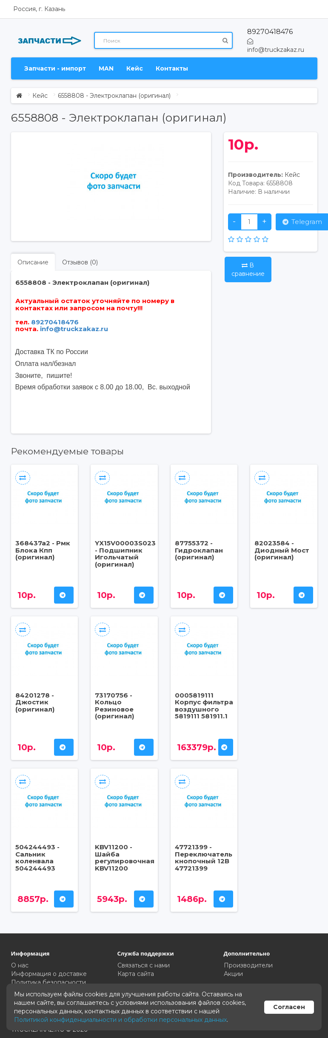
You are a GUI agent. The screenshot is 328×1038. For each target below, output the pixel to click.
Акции (233, 974)
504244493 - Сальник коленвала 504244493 (37, 857)
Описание (32, 262)
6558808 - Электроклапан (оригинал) (114, 95)
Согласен (289, 1007)
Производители (248, 965)
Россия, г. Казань (39, 9)
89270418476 (270, 32)
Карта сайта (135, 974)
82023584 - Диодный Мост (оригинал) (281, 550)
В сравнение (248, 269)
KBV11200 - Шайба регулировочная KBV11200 (124, 857)
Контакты (172, 68)
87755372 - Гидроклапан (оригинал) (199, 550)
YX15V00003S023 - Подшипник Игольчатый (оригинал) (125, 553)
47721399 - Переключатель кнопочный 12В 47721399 (203, 857)
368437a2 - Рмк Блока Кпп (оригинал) (42, 550)
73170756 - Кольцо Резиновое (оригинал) (114, 705)
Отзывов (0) (80, 262)
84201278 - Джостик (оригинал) (34, 702)
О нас (20, 965)
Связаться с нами (143, 965)
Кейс (134, 68)
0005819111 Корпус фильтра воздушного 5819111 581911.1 (204, 705)
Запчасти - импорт (55, 68)
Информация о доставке (49, 974)
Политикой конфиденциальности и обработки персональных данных (120, 1020)
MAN (106, 68)
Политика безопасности (48, 982)
